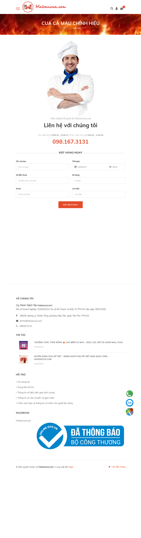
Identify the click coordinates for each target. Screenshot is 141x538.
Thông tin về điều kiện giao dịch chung (35, 392)
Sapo (70, 467)
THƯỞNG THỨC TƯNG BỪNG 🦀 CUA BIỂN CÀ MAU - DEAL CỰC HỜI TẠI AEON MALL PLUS (78, 342)
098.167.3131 (71, 141)
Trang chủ (65, 28)
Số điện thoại (21, 175)
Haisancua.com (23, 420)
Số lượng (75, 175)
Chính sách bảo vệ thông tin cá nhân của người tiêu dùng (45, 403)
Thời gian (76, 161)
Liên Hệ (77, 28)
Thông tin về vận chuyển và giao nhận (35, 398)
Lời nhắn (75, 188)
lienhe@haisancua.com (31, 321)
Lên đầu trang (116, 466)
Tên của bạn (21, 161)
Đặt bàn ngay (70, 205)
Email (18, 188)
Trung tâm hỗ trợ (25, 387)
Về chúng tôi (23, 382)
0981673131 (26, 326)
